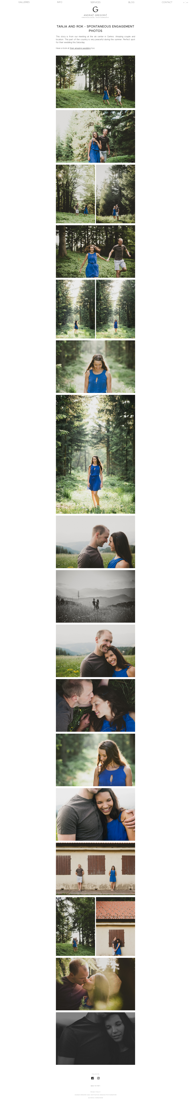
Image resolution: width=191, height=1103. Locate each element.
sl (183, 2)
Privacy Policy (95, 1092)
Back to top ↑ (95, 1085)
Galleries (24, 2)
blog (131, 2)
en (187, 2)
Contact (167, 2)
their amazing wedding (80, 48)
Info (59, 2)
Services (95, 2)
